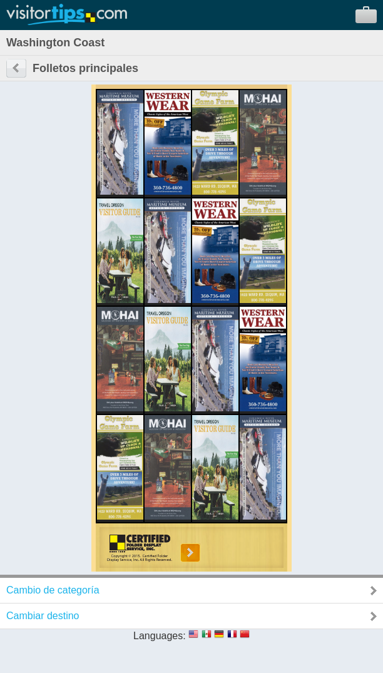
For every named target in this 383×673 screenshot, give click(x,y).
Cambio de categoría (53, 590)
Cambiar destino (42, 615)
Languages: (159, 635)
